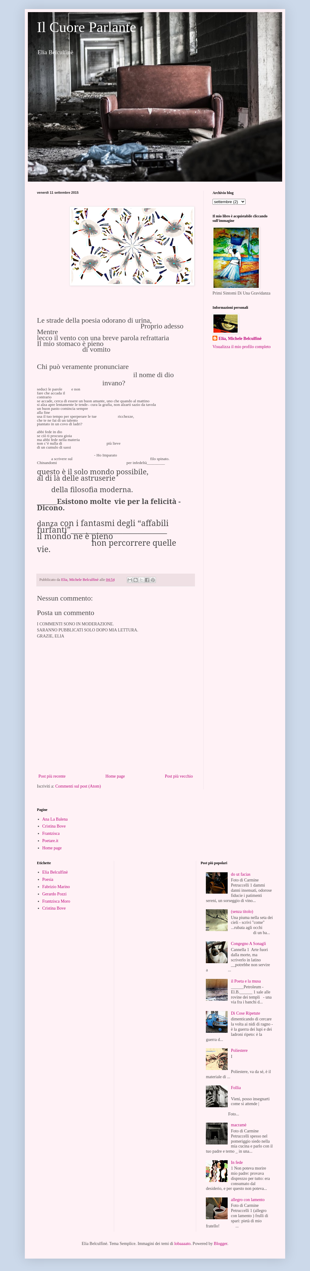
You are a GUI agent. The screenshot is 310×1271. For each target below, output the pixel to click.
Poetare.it (50, 840)
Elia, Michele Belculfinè (240, 338)
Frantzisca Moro (56, 901)
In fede (237, 1162)
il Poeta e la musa (246, 981)
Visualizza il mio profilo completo (242, 346)
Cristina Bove (54, 826)
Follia (236, 1087)
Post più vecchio (179, 776)
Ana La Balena (55, 819)
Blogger (220, 1243)
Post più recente (51, 776)
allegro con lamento (248, 1199)
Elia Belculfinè (55, 872)
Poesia (48, 879)
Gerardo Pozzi (54, 894)
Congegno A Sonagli (248, 943)
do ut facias (241, 874)
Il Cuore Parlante (86, 27)
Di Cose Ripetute (245, 1013)
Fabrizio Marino (56, 886)
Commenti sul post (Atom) (78, 786)
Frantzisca (51, 833)
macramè (238, 1125)
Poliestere (239, 1050)
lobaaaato (182, 1243)
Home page (115, 776)
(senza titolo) (242, 911)
